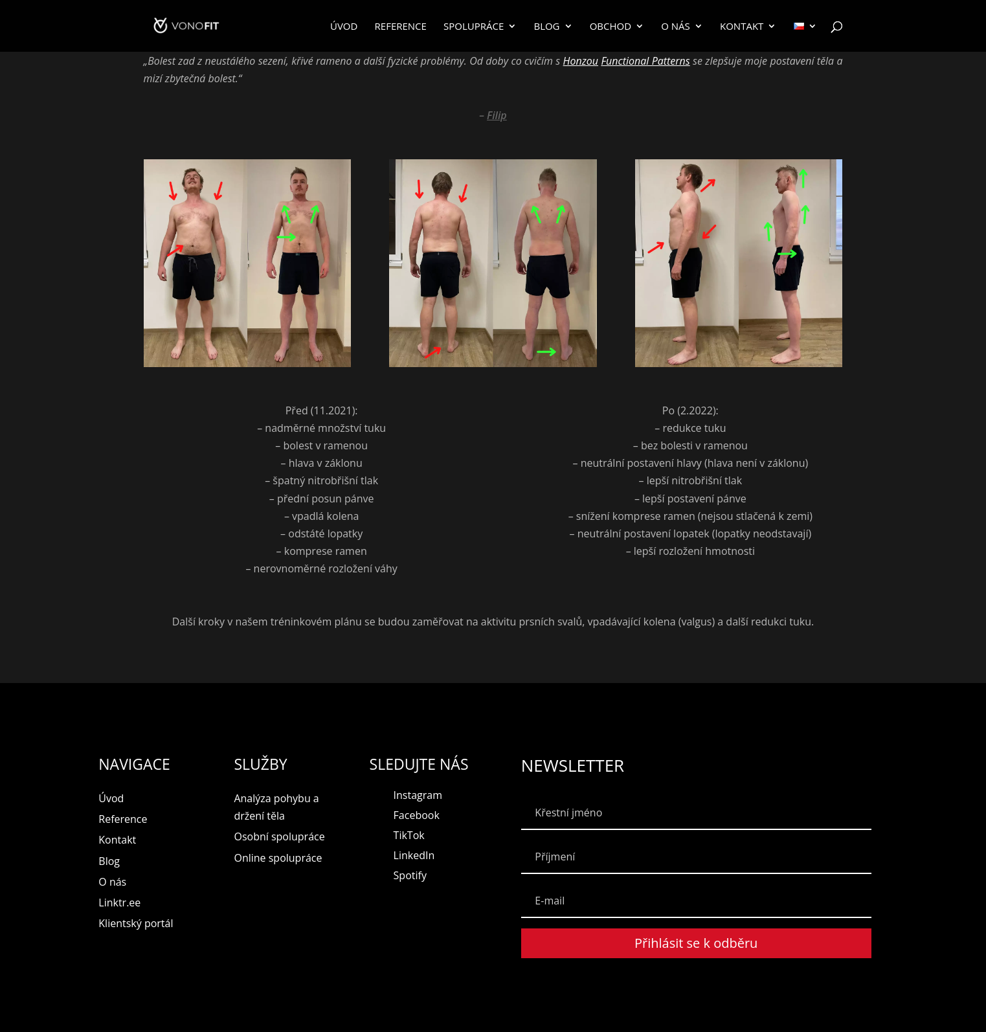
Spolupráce (473, 26)
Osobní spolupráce (279, 836)
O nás (675, 26)
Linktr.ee (119, 902)
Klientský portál (135, 923)
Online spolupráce (278, 858)
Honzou (580, 61)
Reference (401, 26)
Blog (546, 26)
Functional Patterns (645, 61)
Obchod (610, 26)
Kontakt (741, 26)
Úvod (343, 26)
